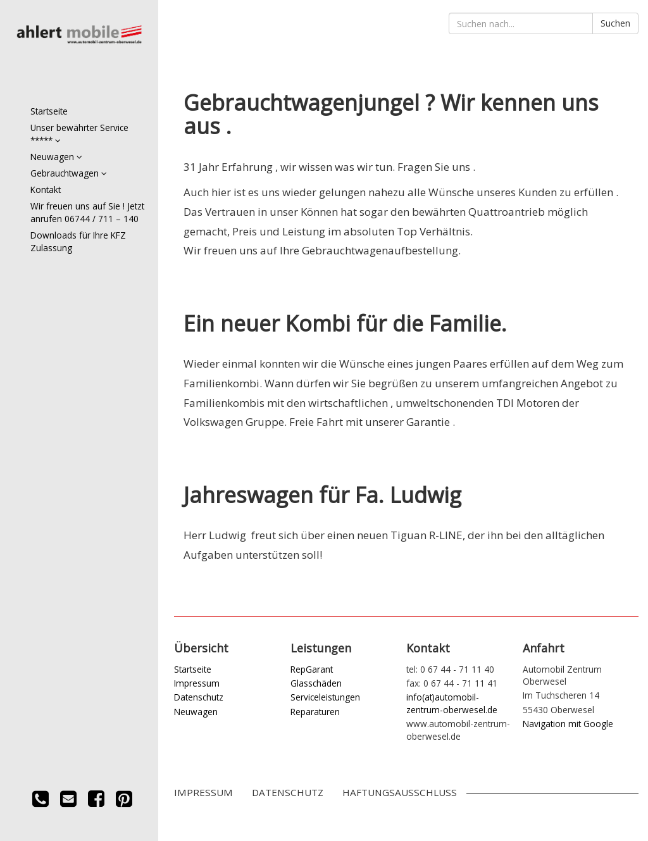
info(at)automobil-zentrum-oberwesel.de (451, 703)
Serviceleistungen (325, 697)
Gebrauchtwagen (68, 173)
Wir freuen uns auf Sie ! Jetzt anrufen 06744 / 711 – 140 (87, 212)
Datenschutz (198, 697)
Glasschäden (316, 683)
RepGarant (311, 669)
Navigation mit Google (568, 724)
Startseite (49, 111)
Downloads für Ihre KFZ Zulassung (78, 241)
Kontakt (45, 190)
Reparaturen (315, 712)
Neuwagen (56, 157)
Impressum (197, 683)
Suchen (615, 23)
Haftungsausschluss (399, 792)
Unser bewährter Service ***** (79, 133)
